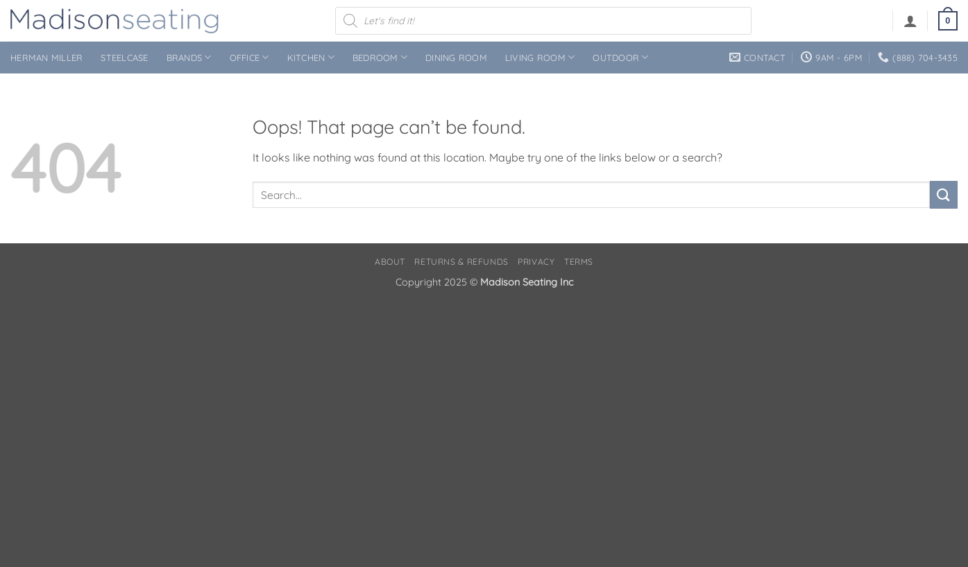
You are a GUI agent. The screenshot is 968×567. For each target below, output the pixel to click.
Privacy (536, 261)
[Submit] (944, 194)
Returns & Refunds (461, 261)
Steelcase (124, 57)
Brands (189, 57)
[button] (910, 21)
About (390, 261)
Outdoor (620, 57)
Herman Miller (46, 57)
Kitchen (310, 57)
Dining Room (456, 57)
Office (249, 57)
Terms (578, 261)
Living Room (540, 57)
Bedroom (380, 57)
